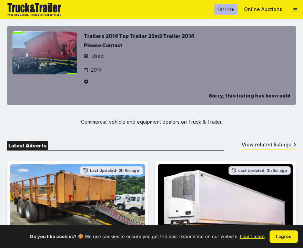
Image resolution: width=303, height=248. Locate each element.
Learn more (252, 236)
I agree (284, 236)
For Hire (226, 9)
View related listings (269, 144)
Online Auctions (263, 9)
